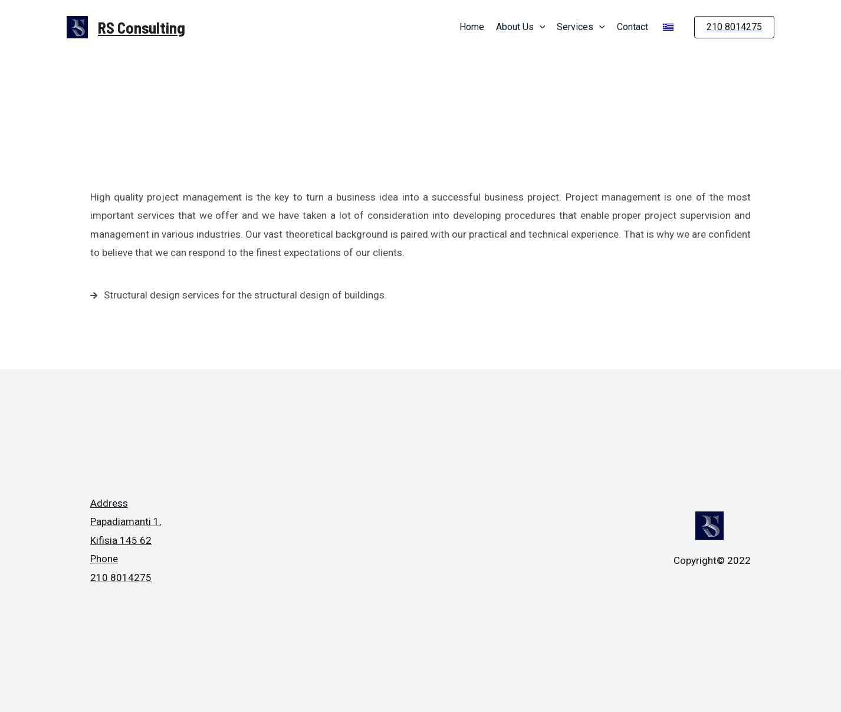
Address (109, 503)
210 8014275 (121, 577)
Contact (632, 26)
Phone (104, 559)
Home (471, 26)
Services (581, 27)
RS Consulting (141, 27)
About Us (521, 27)
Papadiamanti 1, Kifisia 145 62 (125, 531)
